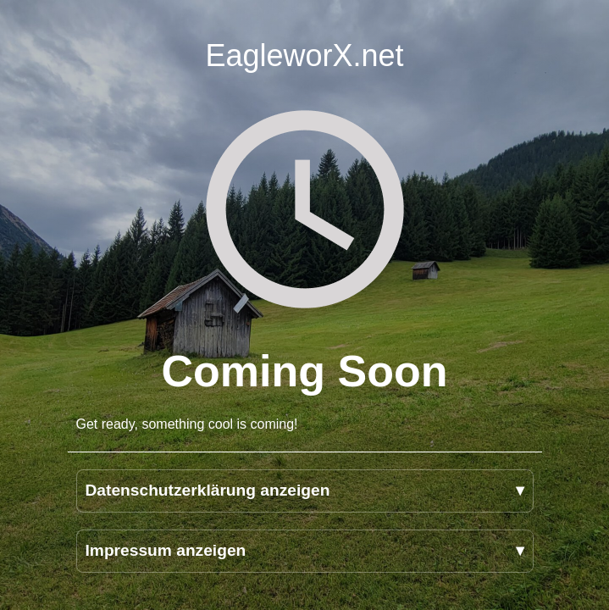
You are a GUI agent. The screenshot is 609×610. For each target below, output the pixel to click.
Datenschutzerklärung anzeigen (208, 490)
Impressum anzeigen (166, 550)
